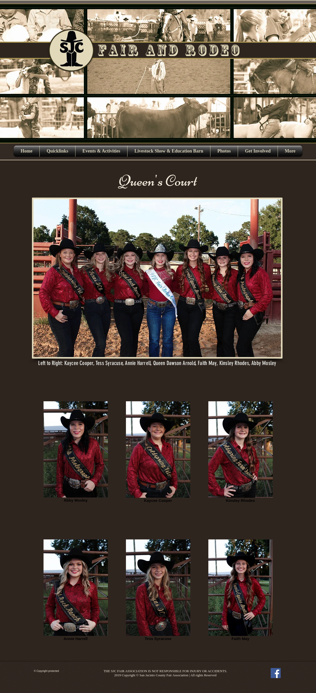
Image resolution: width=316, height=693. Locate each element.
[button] (101, 151)
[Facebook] (276, 673)
